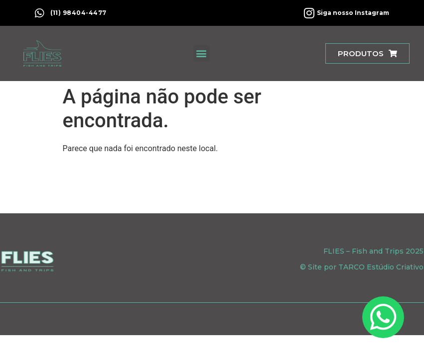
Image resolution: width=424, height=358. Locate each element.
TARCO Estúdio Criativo (381, 267)
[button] (201, 53)
